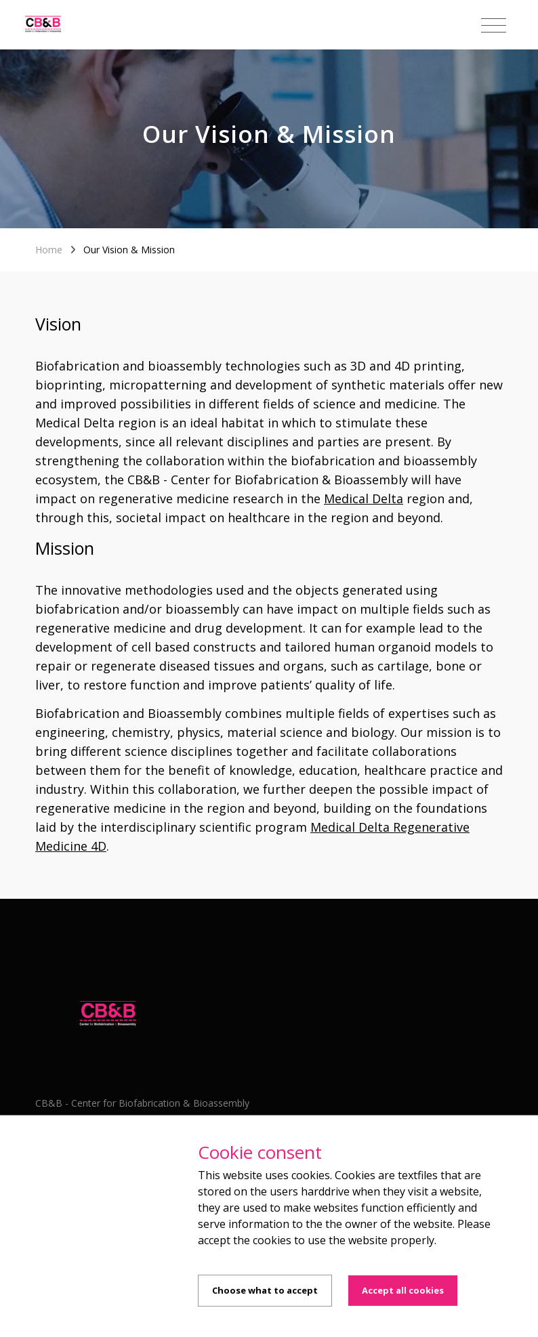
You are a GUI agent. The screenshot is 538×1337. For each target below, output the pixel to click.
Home (48, 249)
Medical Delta (363, 498)
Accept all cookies (403, 1290)
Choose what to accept (265, 1290)
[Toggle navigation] (493, 25)
